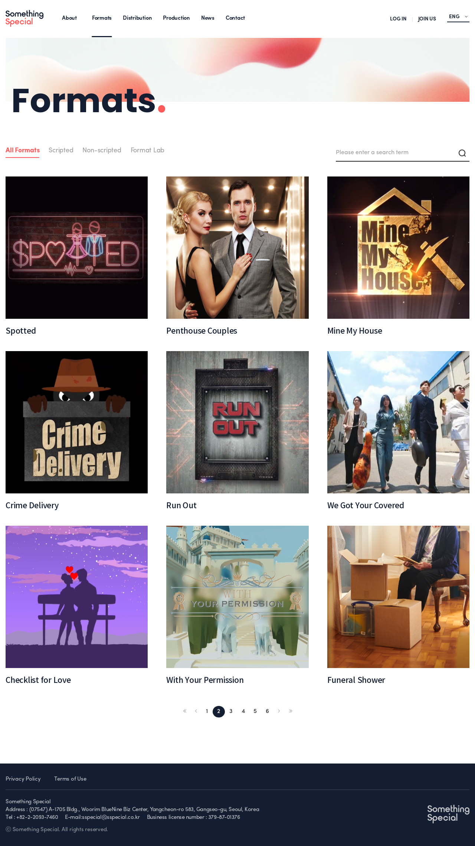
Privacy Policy (23, 779)
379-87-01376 (224, 817)
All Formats (22, 150)
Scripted (61, 150)
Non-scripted (101, 150)
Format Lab (148, 150)
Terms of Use (70, 779)
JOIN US (427, 19)
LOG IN (398, 19)
